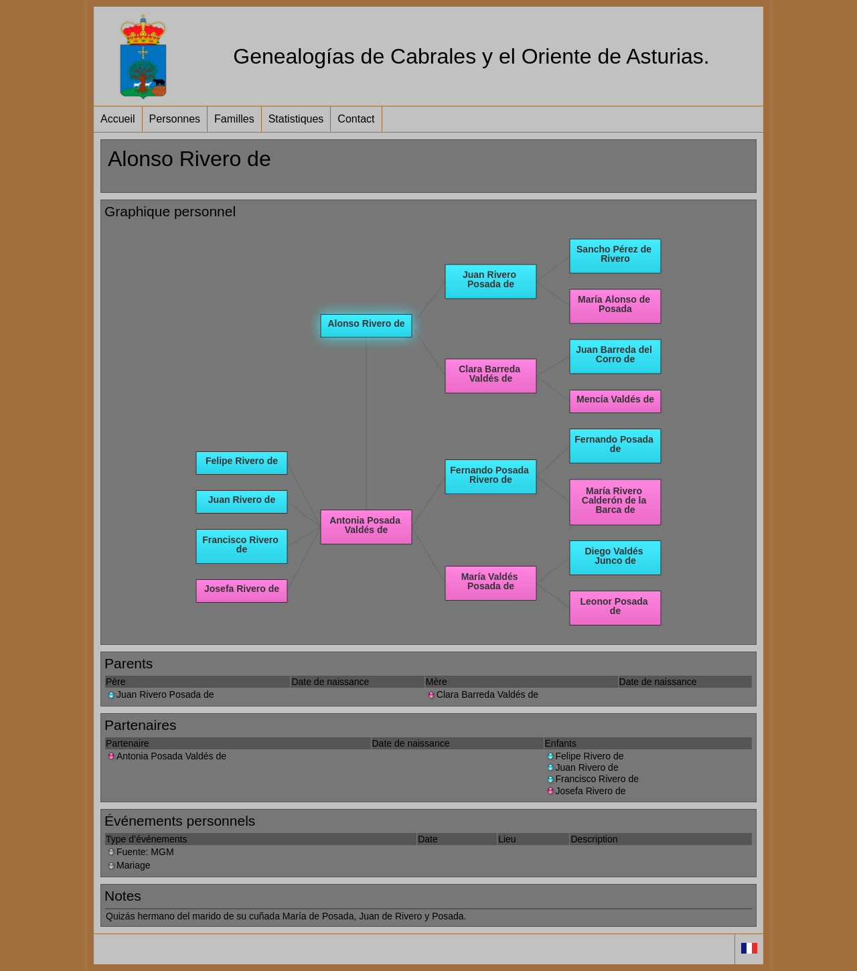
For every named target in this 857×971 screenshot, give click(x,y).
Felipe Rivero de (584, 756)
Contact (355, 119)
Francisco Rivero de (592, 778)
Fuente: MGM (140, 851)
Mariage (128, 865)
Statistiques (296, 119)
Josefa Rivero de (585, 791)
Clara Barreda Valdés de (482, 694)
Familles (234, 119)
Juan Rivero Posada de (160, 694)
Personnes (175, 119)
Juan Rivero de (582, 767)
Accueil (117, 119)
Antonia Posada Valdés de (166, 756)
